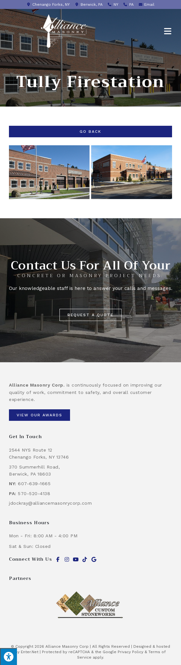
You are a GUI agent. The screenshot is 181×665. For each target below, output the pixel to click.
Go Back (90, 131)
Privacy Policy (130, 652)
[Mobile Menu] (168, 31)
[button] (90, 315)
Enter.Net (29, 652)
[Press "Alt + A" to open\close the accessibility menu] (8, 656)
